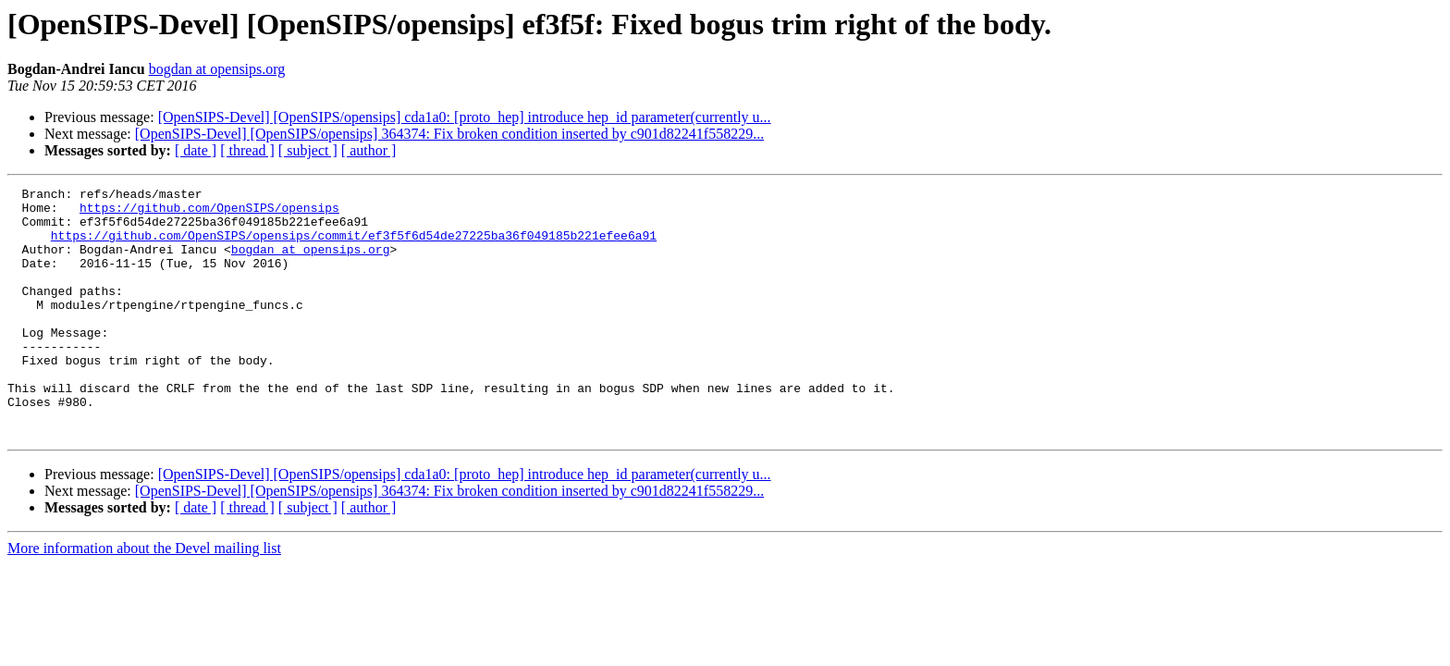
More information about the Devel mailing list (144, 598)
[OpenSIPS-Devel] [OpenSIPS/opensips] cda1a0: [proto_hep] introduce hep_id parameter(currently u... (464, 117)
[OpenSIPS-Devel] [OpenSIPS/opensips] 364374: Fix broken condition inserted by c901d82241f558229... (449, 134)
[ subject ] (308, 150)
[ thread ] (247, 150)
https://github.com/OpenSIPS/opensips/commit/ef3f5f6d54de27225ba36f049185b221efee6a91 (354, 246)
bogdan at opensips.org (217, 69)
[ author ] (369, 150)
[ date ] (195, 150)
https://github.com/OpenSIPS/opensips (209, 212)
